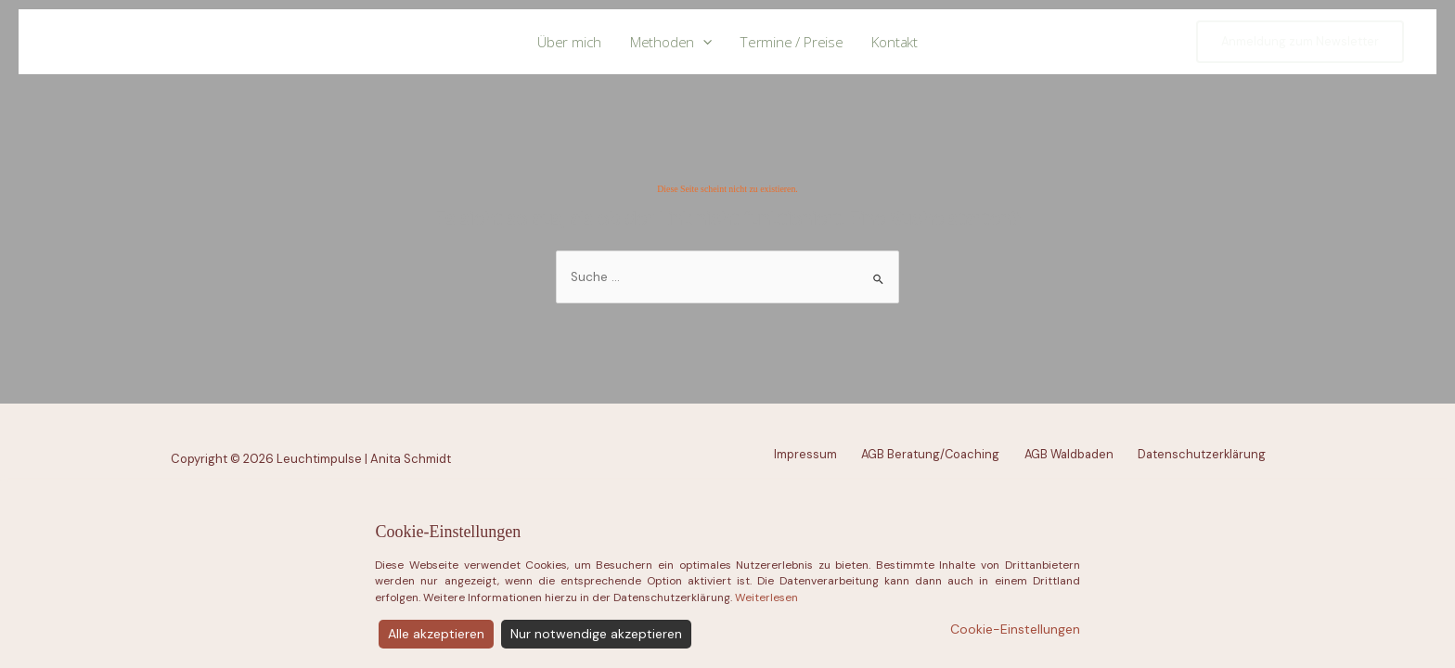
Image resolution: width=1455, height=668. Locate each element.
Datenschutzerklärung (1202, 454)
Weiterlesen (766, 645)
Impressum (805, 454)
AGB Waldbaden (1069, 454)
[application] (703, 42)
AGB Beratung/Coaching (930, 454)
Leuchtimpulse (121, 41)
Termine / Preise (791, 41)
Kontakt (894, 41)
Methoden (671, 42)
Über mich (569, 41)
